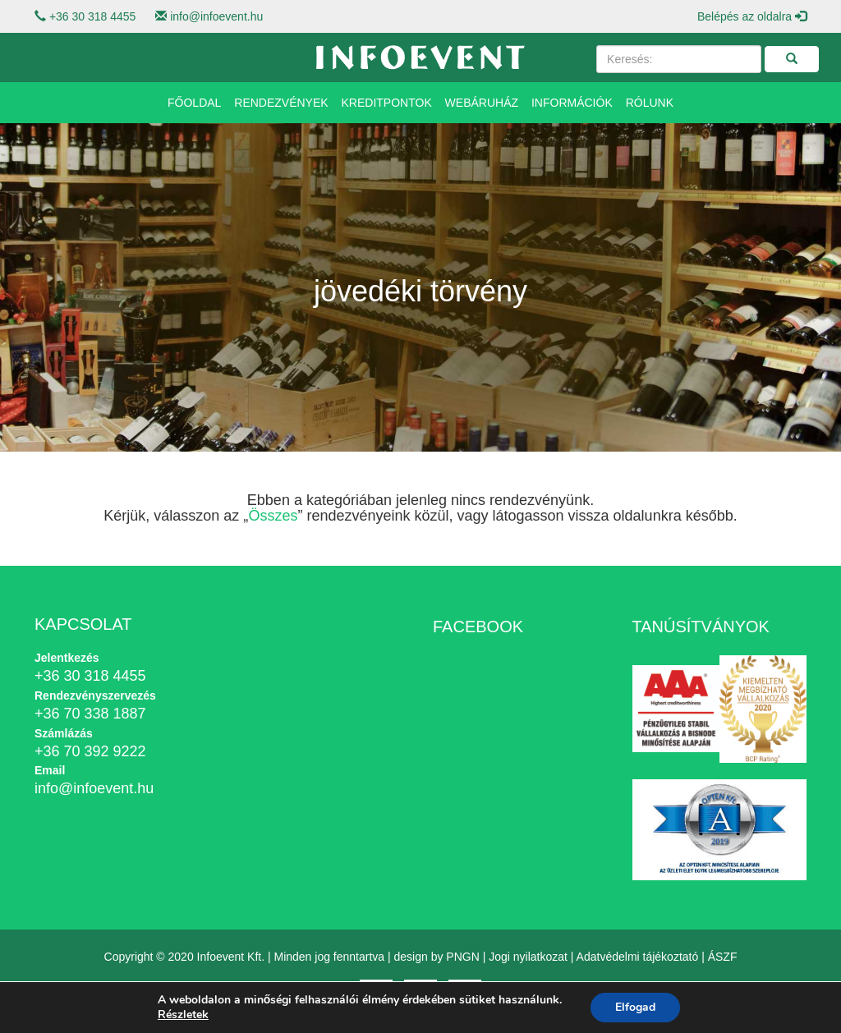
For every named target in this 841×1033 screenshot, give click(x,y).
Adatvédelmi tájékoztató (638, 956)
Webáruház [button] (481, 102)
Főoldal (194, 102)
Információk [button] (572, 102)
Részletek (183, 1015)
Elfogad (635, 1007)
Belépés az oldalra (752, 16)
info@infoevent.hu (216, 16)
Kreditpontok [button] (387, 102)
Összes (272, 515)
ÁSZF (723, 956)
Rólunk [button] (649, 102)
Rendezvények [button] (281, 102)
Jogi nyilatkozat (528, 956)
